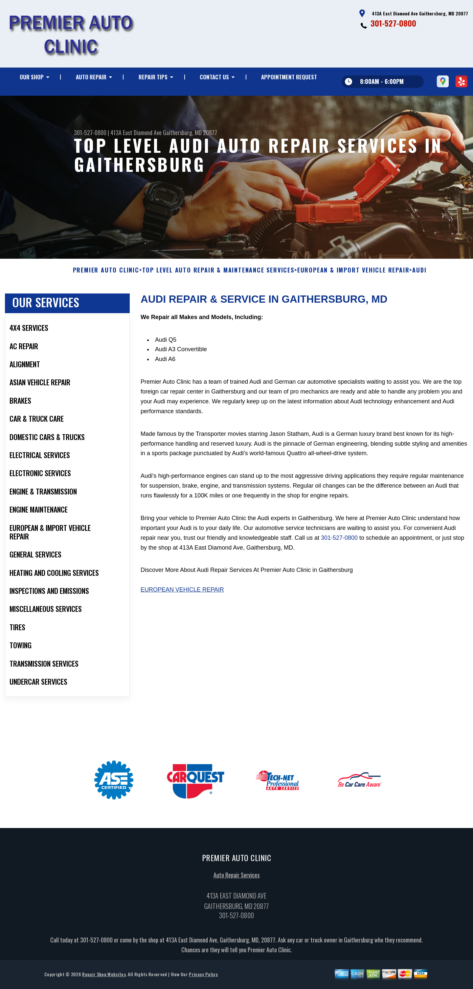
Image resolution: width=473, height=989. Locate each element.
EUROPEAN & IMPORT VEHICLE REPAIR (353, 272)
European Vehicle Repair (182, 592)
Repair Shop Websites (103, 976)
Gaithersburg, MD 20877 (190, 132)
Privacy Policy (203, 976)
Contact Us (214, 77)
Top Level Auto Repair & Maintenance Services (218, 272)
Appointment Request (289, 77)
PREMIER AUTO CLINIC (106, 272)
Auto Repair (91, 77)
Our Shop (32, 77)
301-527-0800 (393, 23)
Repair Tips (153, 77)
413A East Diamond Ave (136, 132)
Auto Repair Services (236, 877)
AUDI (419, 272)
